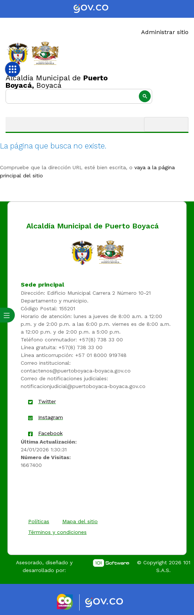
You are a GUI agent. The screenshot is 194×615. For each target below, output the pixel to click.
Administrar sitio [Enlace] (164, 32)
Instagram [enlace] (50, 417)
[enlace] (82, 252)
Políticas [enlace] (38, 521)
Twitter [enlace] (47, 401)
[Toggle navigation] (166, 124)
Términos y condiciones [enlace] (57, 532)
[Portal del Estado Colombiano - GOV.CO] (97, 8)
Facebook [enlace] (50, 433)
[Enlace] (18, 53)
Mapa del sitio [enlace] (80, 521)
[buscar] (79, 96)
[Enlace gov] (110, 602)
